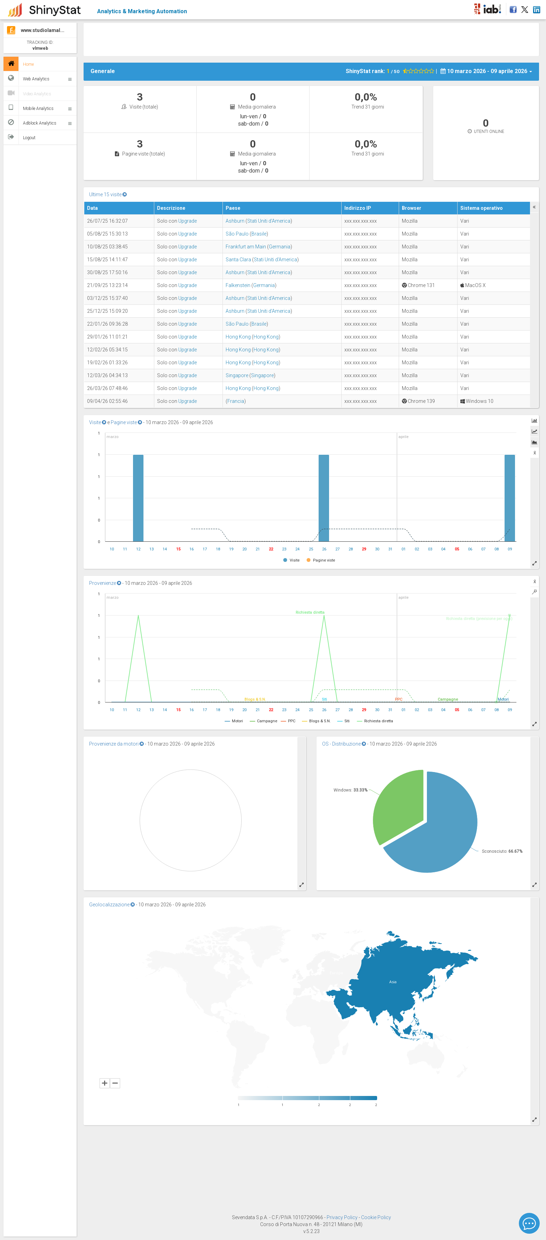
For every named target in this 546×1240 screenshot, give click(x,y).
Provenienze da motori (116, 744)
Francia (235, 401)
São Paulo (237, 234)
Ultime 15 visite (108, 194)
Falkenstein (238, 285)
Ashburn (235, 221)
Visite (97, 422)
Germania (279, 246)
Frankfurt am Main (246, 246)
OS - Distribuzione (344, 744)
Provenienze (105, 583)
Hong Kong (238, 337)
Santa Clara (238, 259)
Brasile (258, 234)
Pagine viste (126, 422)
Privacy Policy (343, 1217)
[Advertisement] (311, 38)
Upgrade (187, 221)
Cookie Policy (376, 1217)
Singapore (237, 375)
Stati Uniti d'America (268, 221)
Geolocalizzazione (112, 904)
